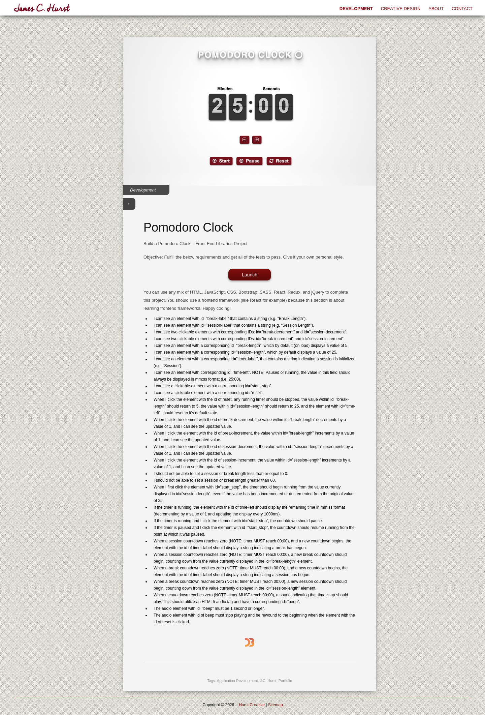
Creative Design (401, 8)
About (436, 8)
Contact (462, 8)
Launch (249, 274)
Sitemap (275, 705)
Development (356, 8)
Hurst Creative (252, 705)
